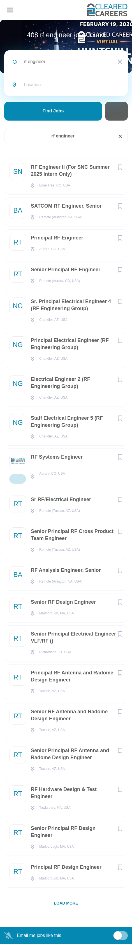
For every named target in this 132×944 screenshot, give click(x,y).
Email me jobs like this (39, 935)
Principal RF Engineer (57, 238)
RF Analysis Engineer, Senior (66, 570)
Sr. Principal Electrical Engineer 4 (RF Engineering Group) (71, 305)
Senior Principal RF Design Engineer (63, 831)
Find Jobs (53, 110)
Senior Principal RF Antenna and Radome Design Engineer (70, 754)
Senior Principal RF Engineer (65, 269)
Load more (66, 903)
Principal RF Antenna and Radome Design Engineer (72, 676)
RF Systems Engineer (57, 457)
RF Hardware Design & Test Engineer (64, 793)
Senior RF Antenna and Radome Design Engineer (69, 715)
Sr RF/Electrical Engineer (61, 499)
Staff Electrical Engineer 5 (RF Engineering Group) (67, 421)
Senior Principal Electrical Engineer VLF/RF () (73, 637)
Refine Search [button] (116, 111)
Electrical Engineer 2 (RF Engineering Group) (60, 382)
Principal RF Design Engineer (66, 867)
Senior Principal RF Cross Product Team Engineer (72, 534)
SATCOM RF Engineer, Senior (66, 206)
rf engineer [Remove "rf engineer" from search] (63, 136)
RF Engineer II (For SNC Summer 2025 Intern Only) (70, 170)
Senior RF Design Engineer (63, 602)
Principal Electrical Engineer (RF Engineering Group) (70, 343)
